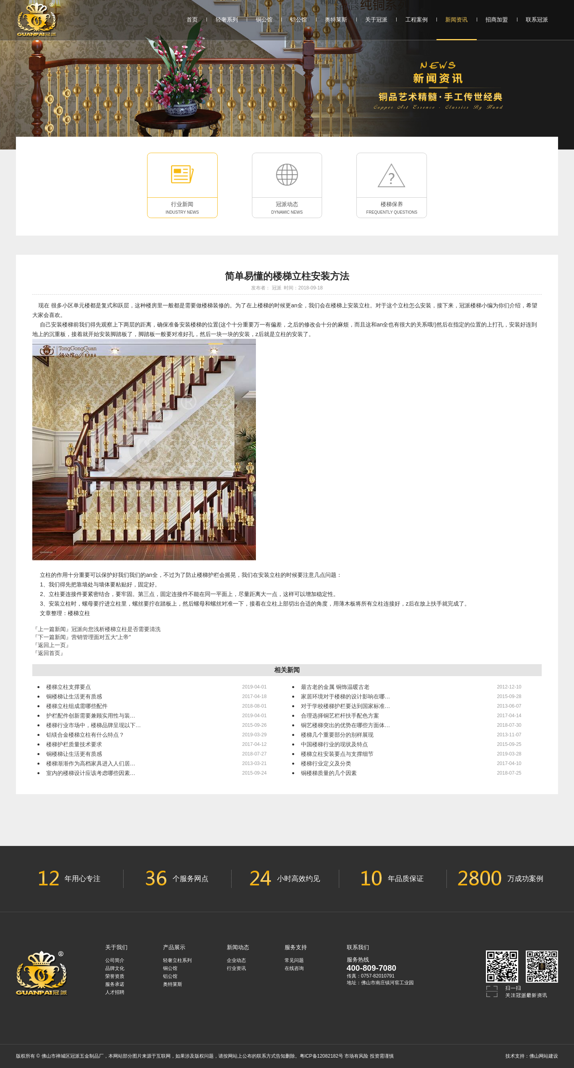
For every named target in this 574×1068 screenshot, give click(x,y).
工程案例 (416, 19)
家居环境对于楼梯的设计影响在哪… (345, 696)
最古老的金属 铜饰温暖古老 (335, 687)
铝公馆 (298, 19)
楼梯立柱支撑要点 (68, 687)
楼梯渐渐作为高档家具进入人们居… (91, 763)
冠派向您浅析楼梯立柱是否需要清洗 (116, 629)
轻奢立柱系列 (177, 960)
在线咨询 (294, 968)
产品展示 (174, 947)
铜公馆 (264, 19)
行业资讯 (236, 968)
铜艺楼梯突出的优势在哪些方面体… (345, 725)
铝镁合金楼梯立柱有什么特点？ (85, 735)
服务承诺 (114, 984)
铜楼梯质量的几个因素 (329, 773)
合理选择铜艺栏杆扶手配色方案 (340, 715)
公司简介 (114, 960)
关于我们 (116, 947)
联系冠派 (537, 19)
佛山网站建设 (543, 1056)
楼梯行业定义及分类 (326, 763)
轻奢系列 (227, 19)
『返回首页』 (49, 653)
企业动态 (236, 960)
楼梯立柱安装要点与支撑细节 (337, 754)
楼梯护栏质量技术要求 (74, 744)
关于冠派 (376, 19)
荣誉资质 (114, 976)
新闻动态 (238, 947)
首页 (192, 19)
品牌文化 (114, 968)
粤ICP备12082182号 (321, 1056)
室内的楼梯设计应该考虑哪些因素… (91, 773)
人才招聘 (114, 992)
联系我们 (358, 947)
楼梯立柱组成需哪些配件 (77, 706)
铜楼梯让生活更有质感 (74, 696)
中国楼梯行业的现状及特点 (334, 744)
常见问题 (294, 960)
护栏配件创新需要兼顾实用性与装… (91, 715)
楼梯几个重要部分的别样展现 (337, 735)
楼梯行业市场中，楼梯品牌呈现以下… (93, 725)
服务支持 (296, 947)
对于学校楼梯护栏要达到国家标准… (345, 706)
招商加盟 (497, 19)
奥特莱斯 (336, 19)
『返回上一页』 (51, 645)
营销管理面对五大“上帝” (101, 637)
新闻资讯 (456, 27)
